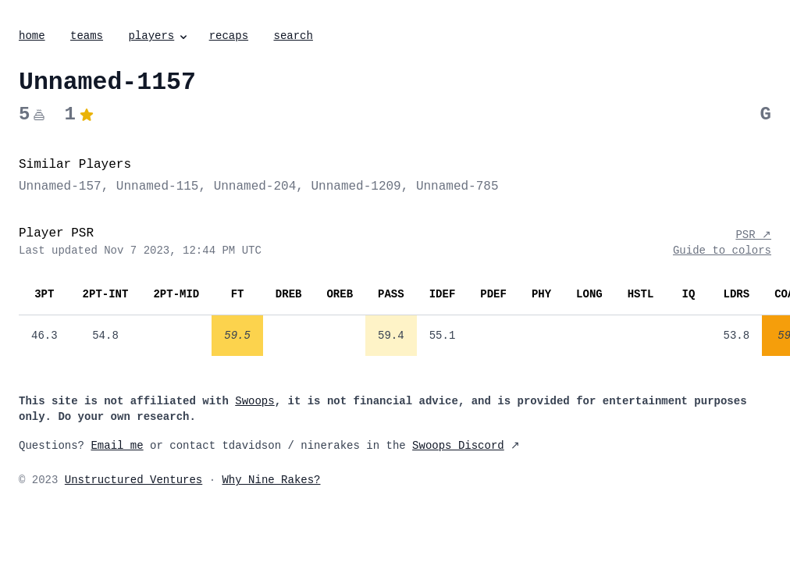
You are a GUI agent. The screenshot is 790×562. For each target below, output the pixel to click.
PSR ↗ (753, 235)
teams (86, 36)
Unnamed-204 (255, 187)
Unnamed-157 (60, 187)
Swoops (254, 401)
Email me (117, 445)
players (159, 36)
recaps (228, 36)
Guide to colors (722, 250)
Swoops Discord (458, 445)
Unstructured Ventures (133, 480)
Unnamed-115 (157, 187)
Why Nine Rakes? (271, 480)
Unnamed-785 (457, 187)
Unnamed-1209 (355, 187)
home (32, 36)
